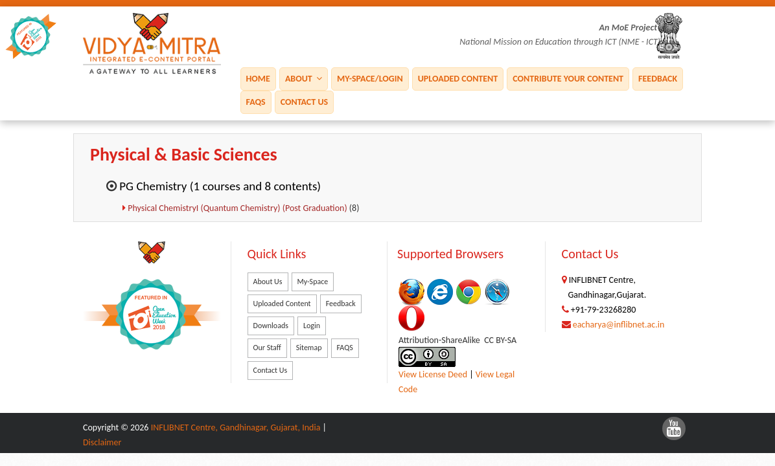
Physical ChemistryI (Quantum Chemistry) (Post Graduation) (238, 208)
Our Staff (267, 347)
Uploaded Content (458, 77)
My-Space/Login (370, 77)
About (303, 77)
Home (258, 77)
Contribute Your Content (568, 77)
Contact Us (304, 101)
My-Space (313, 281)
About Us (268, 281)
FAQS (256, 101)
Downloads (270, 325)
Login (311, 325)
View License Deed (433, 374)
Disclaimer (102, 442)
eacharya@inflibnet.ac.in (619, 324)
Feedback (657, 77)
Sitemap (309, 347)
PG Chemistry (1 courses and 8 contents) (220, 186)
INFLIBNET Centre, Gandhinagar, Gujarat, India (236, 427)
